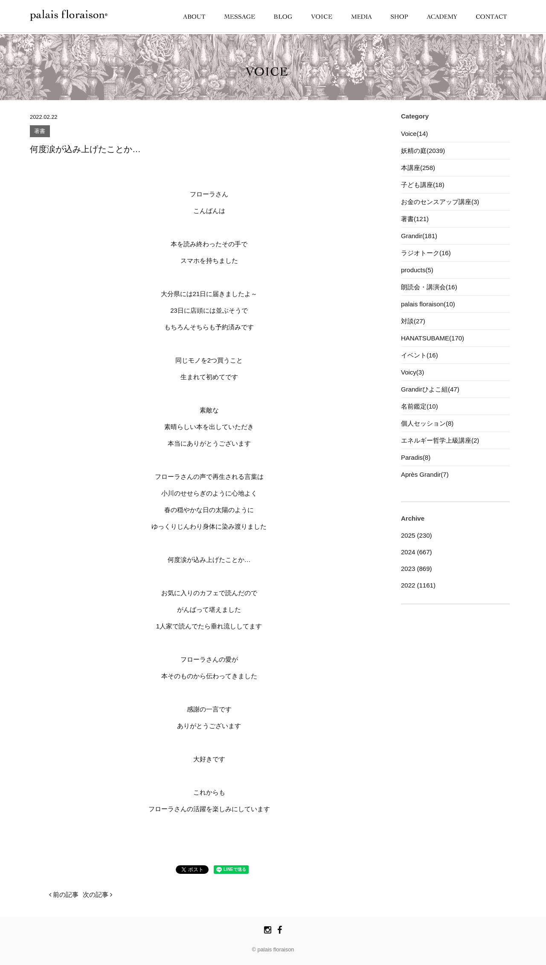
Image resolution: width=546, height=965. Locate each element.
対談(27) (413, 321)
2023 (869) (416, 568)
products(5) (417, 270)
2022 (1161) (418, 585)
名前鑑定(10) (419, 406)
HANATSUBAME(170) (432, 338)
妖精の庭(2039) (423, 150)
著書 (39, 131)
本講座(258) (418, 167)
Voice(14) (414, 133)
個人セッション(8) (427, 423)
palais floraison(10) (428, 304)
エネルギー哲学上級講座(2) (440, 440)
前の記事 (63, 894)
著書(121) (415, 218)
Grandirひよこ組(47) (430, 389)
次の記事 (97, 894)
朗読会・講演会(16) (429, 287)
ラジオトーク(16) (426, 252)
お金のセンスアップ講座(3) (440, 201)
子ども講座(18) (422, 184)
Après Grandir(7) (425, 474)
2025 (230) (416, 535)
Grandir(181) (419, 235)
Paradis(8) (415, 457)
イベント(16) (419, 355)
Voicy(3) (412, 372)
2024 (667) (416, 552)
